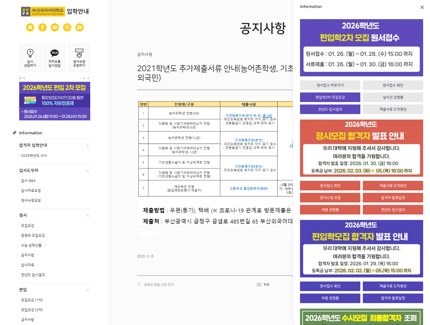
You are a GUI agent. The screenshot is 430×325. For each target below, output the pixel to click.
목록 (267, 284)
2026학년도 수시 (34, 156)
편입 (23, 290)
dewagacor (147, 234)
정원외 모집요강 (33, 235)
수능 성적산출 (31, 245)
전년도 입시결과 (33, 275)
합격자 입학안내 (33, 145)
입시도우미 (28, 170)
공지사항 (27, 255)
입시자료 (27, 265)
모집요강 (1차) (32, 300)
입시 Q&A (28, 181)
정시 (23, 215)
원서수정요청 (31, 200)
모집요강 (27, 226)
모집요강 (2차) (32, 310)
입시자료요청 (31, 191)
